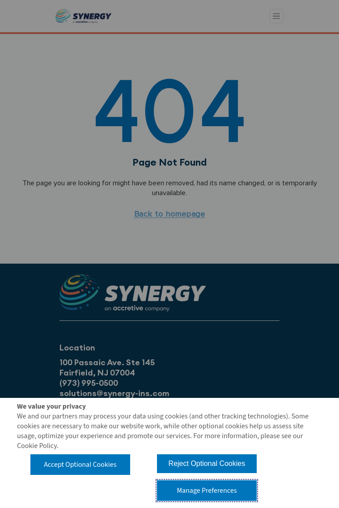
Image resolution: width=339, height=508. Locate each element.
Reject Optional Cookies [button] (207, 463)
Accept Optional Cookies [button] (80, 465)
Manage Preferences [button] (207, 490)
